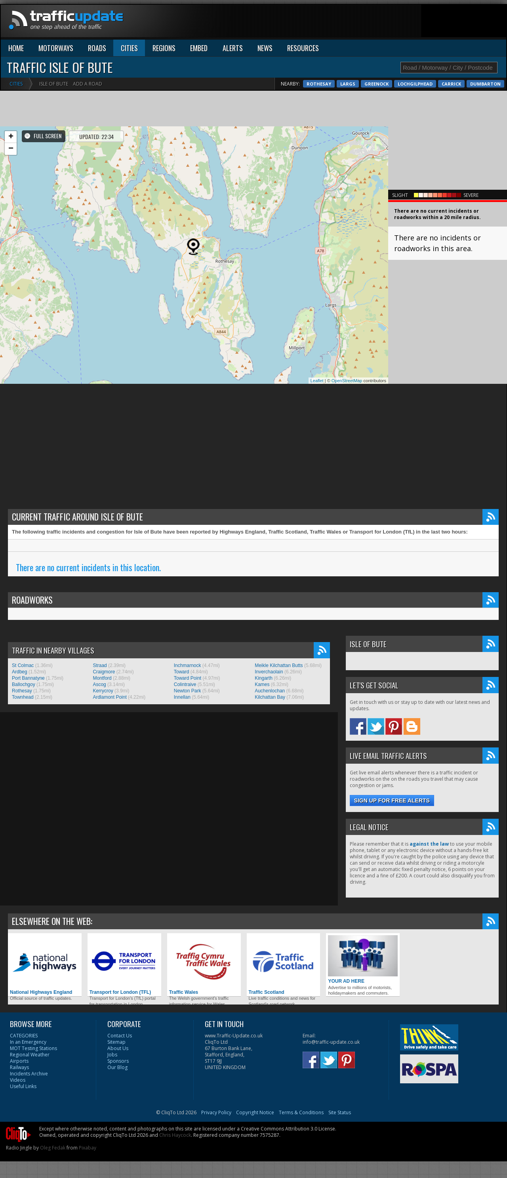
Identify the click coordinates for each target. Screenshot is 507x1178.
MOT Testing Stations (33, 1048)
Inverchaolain (269, 672)
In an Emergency (28, 1042)
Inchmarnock (187, 665)
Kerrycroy (103, 691)
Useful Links (23, 1086)
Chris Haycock (175, 1135)
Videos (17, 1080)
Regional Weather (30, 1054)
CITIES (129, 48)
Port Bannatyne (28, 678)
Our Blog (117, 1067)
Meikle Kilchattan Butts (279, 665)
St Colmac (23, 665)
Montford (102, 678)
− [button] (10, 149)
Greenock (489, 84)
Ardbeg (19, 672)
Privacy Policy (216, 1112)
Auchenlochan (270, 691)
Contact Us (119, 1035)
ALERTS (233, 48)
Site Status (339, 1112)
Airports (19, 1061)
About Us (117, 1048)
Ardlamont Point (109, 697)
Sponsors (118, 1061)
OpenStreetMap (347, 380)
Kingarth (264, 678)
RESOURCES (303, 48)
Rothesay (431, 84)
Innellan (182, 697)
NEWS (265, 48)
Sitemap (116, 1042)
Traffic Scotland (283, 965)
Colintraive (185, 684)
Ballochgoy (23, 684)
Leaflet (317, 380)
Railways (19, 1067)
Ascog (99, 684)
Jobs (112, 1054)
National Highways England (45, 965)
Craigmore (104, 672)
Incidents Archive (29, 1073)
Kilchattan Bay (270, 697)
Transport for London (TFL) (124, 965)
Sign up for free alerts (392, 800)
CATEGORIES (24, 1035)
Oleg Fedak (52, 1147)
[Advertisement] (362, 22)
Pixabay (87, 1147)
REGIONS (163, 48)
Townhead (23, 697)
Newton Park (187, 691)
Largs (459, 84)
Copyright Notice (255, 1112)
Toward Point (187, 678)
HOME (16, 48)
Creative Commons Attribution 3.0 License (288, 1128)
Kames (262, 684)
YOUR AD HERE (363, 959)
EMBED (199, 48)
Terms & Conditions (301, 1112)
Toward (181, 672)
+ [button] (10, 137)
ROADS (97, 48)
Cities (16, 83)
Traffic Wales (204, 965)
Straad (100, 665)
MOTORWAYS (55, 48)
